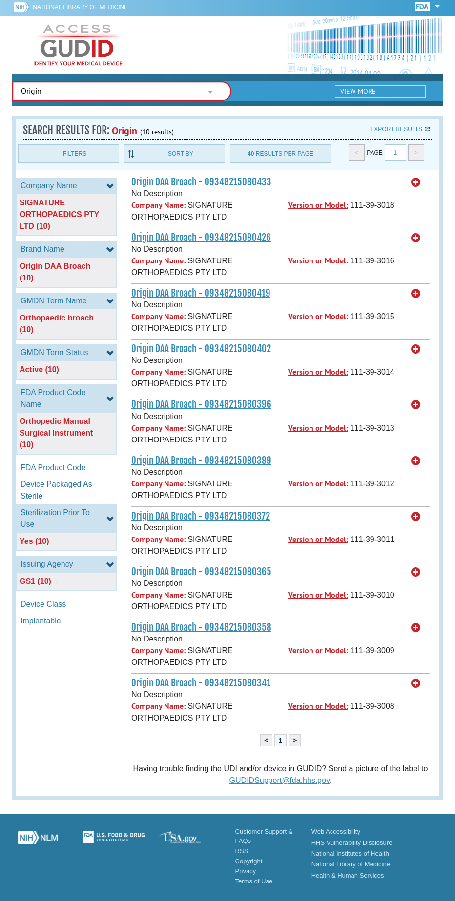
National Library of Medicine (80, 7)
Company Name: (158, 205)
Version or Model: (318, 205)
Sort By (180, 153)
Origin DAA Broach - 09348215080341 (200, 683)
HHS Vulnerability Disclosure (352, 842)
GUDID (78, 45)
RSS (241, 851)
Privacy (245, 871)
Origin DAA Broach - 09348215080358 (201, 627)
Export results (396, 129)
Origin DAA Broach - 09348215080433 (201, 182)
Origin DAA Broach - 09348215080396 (201, 404)
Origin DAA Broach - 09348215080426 (201, 237)
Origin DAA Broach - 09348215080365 (201, 572)
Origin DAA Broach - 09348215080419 (200, 293)
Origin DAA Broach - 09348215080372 (200, 516)
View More (358, 91)
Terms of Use (254, 881)
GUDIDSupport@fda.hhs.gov (279, 780)
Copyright (249, 861)
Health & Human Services (347, 875)
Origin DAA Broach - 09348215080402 (201, 349)
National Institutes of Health (350, 853)
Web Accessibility (335, 831)
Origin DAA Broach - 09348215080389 (201, 460)
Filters (74, 153)
